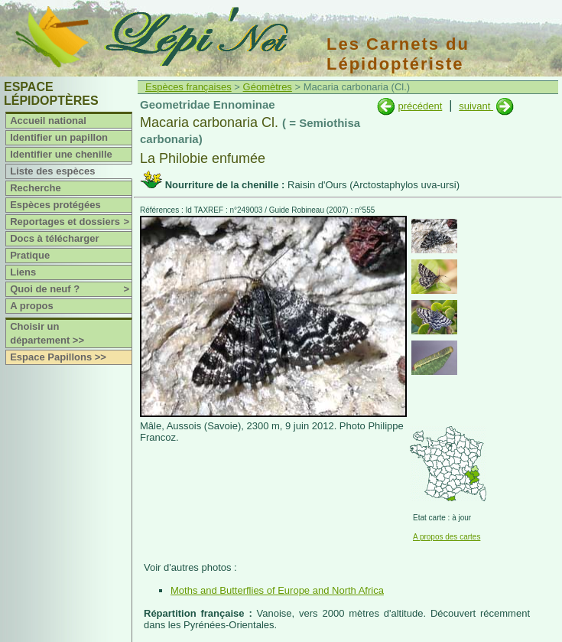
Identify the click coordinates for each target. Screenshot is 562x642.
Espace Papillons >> (58, 357)
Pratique (30, 255)
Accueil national (48, 120)
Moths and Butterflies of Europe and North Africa (277, 590)
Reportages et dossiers (71, 222)
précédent (420, 106)
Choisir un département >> (47, 333)
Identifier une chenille (61, 154)
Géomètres (267, 87)
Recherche (35, 188)
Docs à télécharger (54, 238)
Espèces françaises (188, 87)
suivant (476, 106)
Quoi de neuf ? (71, 289)
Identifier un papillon (59, 137)
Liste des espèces (52, 171)
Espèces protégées (55, 204)
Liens (23, 272)
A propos (32, 305)
